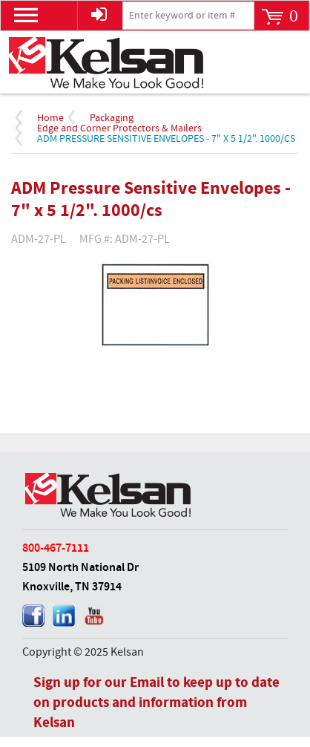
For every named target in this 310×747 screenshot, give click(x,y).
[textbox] (188, 15)
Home (50, 118)
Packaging (111, 118)
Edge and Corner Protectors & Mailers (119, 128)
